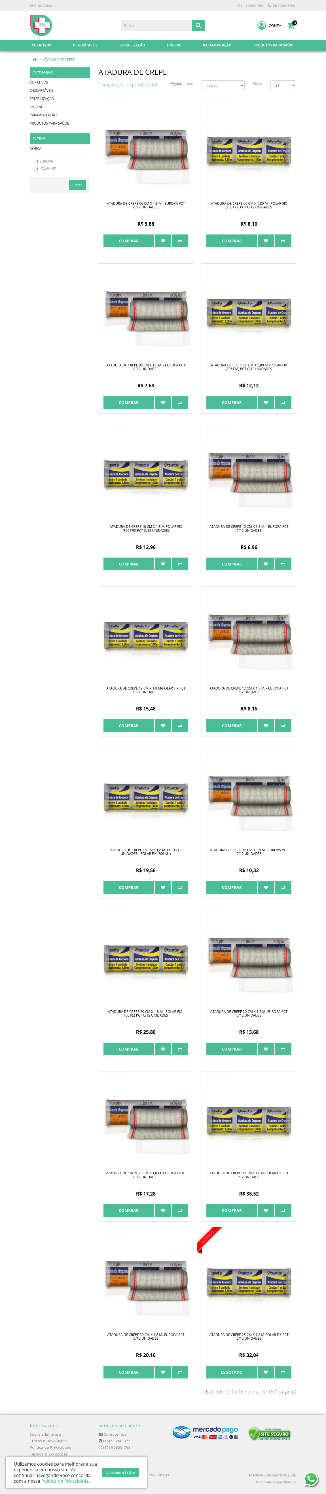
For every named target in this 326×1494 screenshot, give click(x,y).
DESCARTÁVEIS (41, 90)
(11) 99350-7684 (251, 5)
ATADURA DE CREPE (59, 59)
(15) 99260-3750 (281, 5)
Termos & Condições (49, 1454)
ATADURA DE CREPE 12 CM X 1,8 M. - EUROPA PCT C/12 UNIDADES (248, 690)
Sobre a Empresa (45, 1434)
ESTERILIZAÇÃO (42, 98)
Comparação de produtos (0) (128, 85)
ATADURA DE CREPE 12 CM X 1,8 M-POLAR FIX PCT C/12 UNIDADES (145, 690)
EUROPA (43, 161)
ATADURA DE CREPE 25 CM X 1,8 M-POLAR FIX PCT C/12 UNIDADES (248, 1336)
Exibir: (258, 83)
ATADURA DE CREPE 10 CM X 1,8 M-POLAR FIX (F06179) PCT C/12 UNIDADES (146, 528)
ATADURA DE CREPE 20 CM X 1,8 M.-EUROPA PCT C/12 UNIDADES (248, 1013)
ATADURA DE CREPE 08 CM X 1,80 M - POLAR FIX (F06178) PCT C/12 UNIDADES (249, 367)
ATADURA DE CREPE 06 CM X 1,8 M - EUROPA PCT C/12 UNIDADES (146, 205)
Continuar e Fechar (120, 1472)
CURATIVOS (39, 82)
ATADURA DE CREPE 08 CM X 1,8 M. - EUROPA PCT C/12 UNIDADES (145, 367)
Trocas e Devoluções (48, 1440)
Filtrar (77, 185)
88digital (289, 1482)
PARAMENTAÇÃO (43, 115)
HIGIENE (36, 106)
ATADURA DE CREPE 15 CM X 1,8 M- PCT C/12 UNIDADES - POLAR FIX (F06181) (145, 852)
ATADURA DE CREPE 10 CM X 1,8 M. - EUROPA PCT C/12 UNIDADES (248, 528)
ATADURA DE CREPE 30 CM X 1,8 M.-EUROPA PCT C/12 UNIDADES (145, 1336)
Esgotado (232, 1372)
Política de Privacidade (50, 1447)
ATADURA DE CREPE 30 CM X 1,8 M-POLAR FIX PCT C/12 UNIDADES (248, 1175)
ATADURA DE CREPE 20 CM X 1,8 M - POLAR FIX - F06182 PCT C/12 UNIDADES (146, 1013)
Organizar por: (181, 83)
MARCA (35, 148)
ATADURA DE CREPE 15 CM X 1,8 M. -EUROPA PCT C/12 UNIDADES (249, 852)
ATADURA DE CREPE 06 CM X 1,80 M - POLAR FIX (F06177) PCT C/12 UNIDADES (249, 205)
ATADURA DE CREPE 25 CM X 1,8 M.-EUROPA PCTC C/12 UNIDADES (146, 1175)
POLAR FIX (45, 168)
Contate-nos (112, 1434)
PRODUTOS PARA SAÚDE (49, 123)
